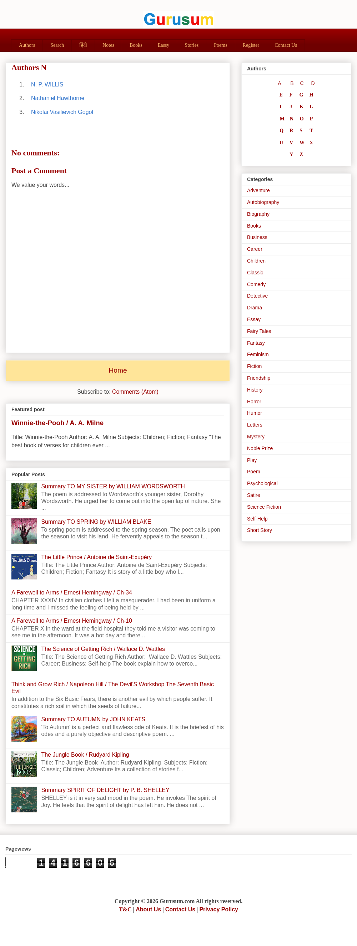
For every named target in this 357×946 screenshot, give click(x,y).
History (255, 390)
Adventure (258, 190)
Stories (191, 45)
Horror (254, 401)
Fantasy (256, 343)
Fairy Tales (259, 331)
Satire (253, 495)
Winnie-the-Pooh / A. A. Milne (57, 423)
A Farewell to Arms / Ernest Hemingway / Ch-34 (71, 592)
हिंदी (83, 45)
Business (257, 237)
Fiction (254, 366)
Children (256, 261)
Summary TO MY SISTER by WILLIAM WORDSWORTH (113, 486)
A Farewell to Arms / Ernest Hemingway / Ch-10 (71, 621)
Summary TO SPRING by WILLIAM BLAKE (96, 522)
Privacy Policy (218, 909)
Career (254, 249)
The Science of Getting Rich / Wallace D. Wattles (103, 649)
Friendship (258, 378)
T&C (125, 909)
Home (118, 370)
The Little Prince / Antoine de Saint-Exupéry (96, 557)
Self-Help (257, 519)
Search (57, 45)
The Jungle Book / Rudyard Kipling (85, 755)
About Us (148, 909)
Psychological (262, 483)
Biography (258, 214)
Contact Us (286, 45)
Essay (254, 319)
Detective (257, 296)
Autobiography (263, 202)
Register (251, 45)
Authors (27, 45)
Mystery (256, 436)
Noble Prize (260, 448)
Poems (220, 45)
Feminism (258, 354)
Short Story (259, 530)
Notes (108, 45)
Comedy (256, 284)
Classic (255, 272)
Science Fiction (264, 507)
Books (136, 45)
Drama (254, 307)
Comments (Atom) (135, 392)
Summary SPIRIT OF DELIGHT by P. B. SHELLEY (105, 790)
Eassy (164, 45)
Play (252, 460)
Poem (253, 471)
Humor (254, 413)
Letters (254, 425)
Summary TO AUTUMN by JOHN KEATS (93, 719)
